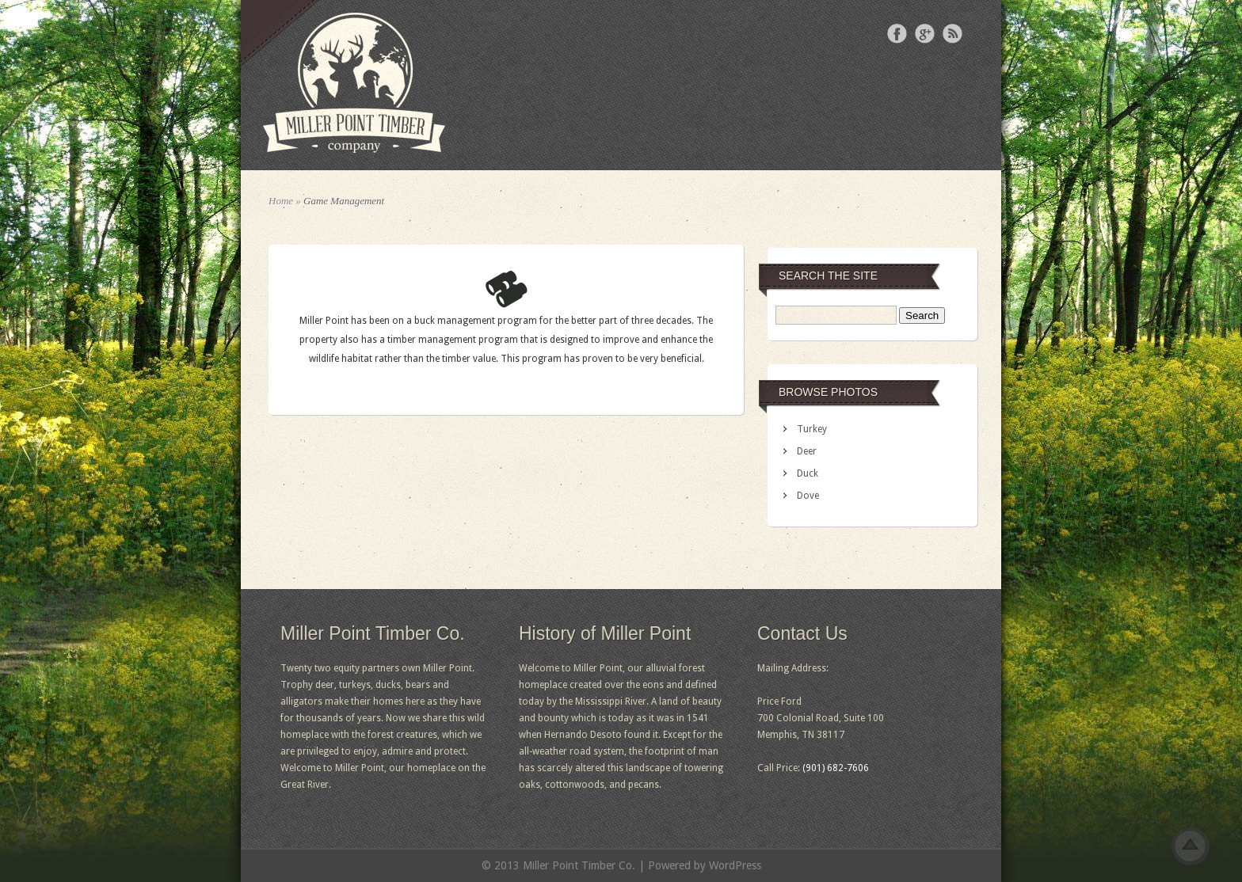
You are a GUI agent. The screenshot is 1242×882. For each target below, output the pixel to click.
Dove (808, 495)
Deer (807, 451)
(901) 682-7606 (835, 768)
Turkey (812, 429)
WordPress (735, 865)
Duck (807, 473)
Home (281, 201)
